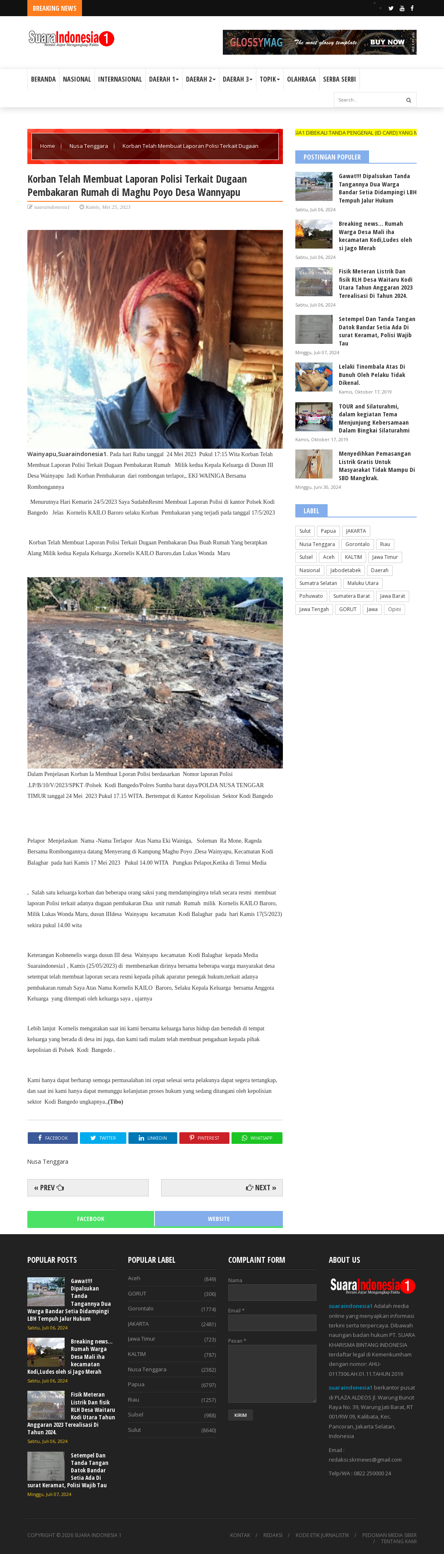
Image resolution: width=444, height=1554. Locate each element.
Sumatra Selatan (318, 583)
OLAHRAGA (301, 79)
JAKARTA (356, 530)
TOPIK (270, 79)
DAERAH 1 (164, 79)
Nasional (309, 570)
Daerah (379, 570)
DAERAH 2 (201, 79)
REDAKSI (272, 1535)
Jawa (372, 609)
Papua (328, 530)
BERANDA (43, 79)
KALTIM (353, 557)
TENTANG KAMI (399, 1541)
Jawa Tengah (314, 609)
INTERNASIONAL (120, 79)
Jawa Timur (385, 557)
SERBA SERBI (339, 79)
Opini (394, 609)
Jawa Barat (392, 595)
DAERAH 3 (238, 79)
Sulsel (306, 557)
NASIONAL (77, 79)
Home (48, 146)
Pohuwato (311, 595)
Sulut (305, 530)
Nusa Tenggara (89, 146)
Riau (385, 544)
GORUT (348, 609)
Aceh (329, 557)
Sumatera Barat (351, 595)
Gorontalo (357, 544)
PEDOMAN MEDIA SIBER (389, 1535)
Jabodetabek (346, 570)
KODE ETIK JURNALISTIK (322, 1535)
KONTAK (240, 1535)
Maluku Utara (363, 583)
